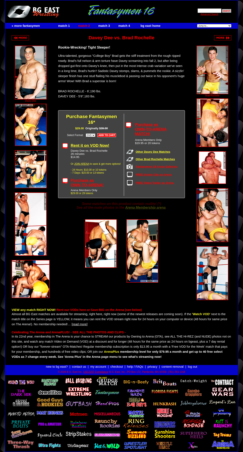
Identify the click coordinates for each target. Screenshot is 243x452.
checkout (117, 363)
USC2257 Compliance (95, 368)
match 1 (64, 25)
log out (192, 363)
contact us (79, 363)
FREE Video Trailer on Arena (155, 180)
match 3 (104, 25)
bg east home (150, 25)
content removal (173, 363)
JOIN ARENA (81, 162)
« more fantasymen (26, 25)
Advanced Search (209, 14)
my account (98, 363)
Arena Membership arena (145, 205)
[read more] (79, 322)
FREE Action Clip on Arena (154, 172)
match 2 (84, 25)
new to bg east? (57, 363)
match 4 (124, 25)
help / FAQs (135, 363)
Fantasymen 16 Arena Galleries (156, 164)
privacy (152, 363)
